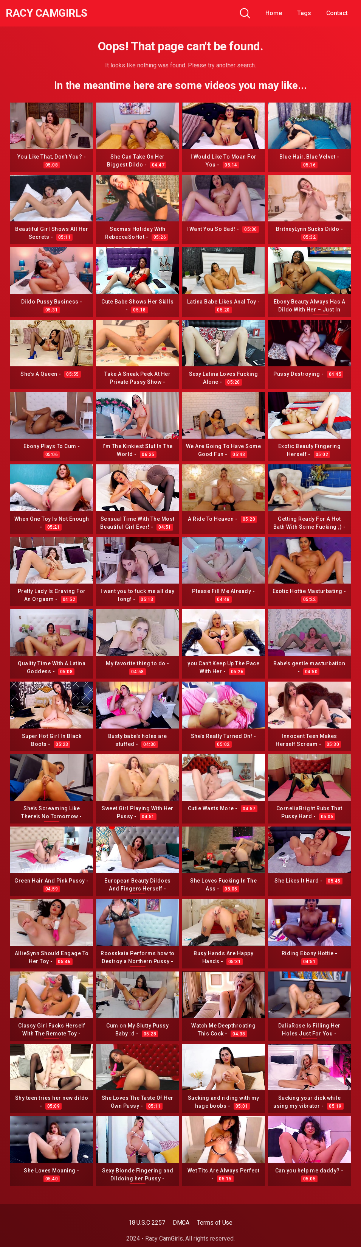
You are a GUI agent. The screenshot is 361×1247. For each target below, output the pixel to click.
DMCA (181, 1222)
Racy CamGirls (46, 13)
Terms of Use (214, 1222)
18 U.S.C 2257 (147, 1222)
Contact (337, 13)
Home (273, 13)
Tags (304, 13)
